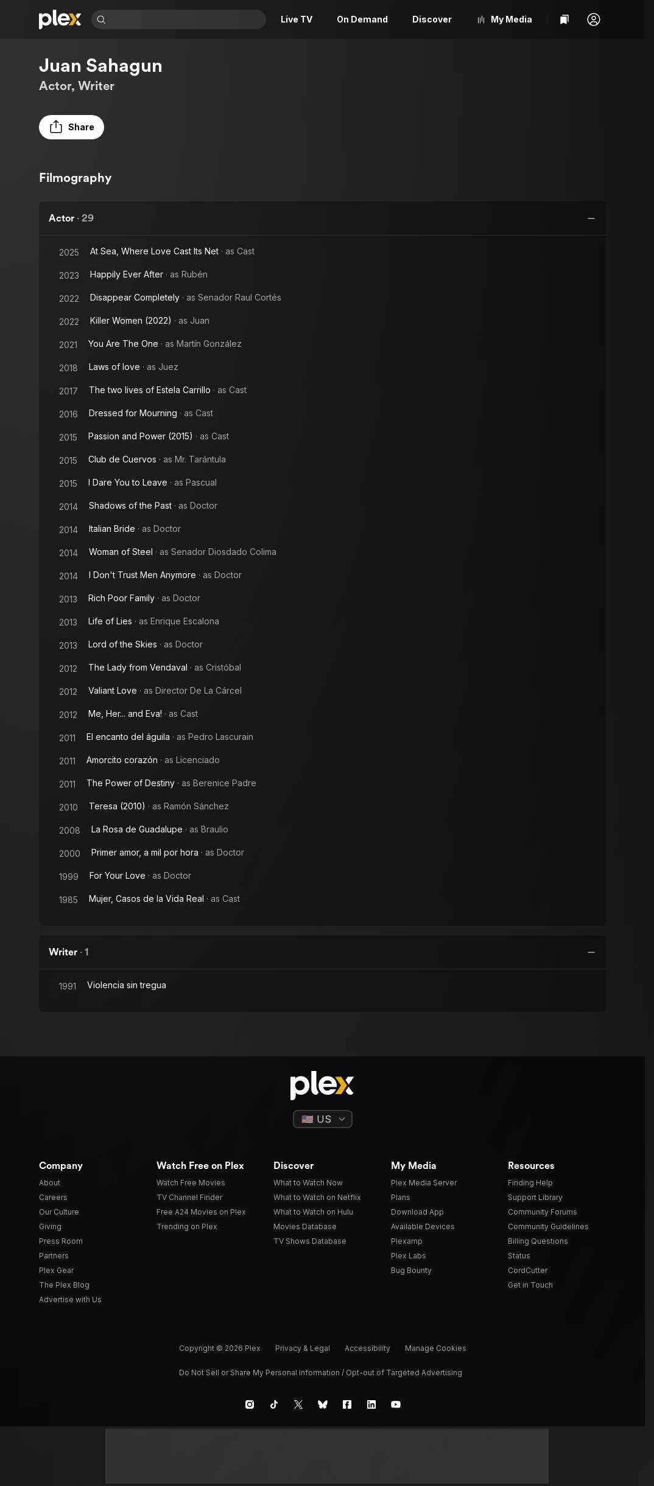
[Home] (60, 19)
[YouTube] (396, 1404)
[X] (298, 1404)
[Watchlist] (564, 19)
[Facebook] (347, 1404)
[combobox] (187, 19)
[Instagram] (249, 1404)
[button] (594, 19)
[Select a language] (323, 1119)
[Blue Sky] (323, 1404)
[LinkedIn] (371, 1404)
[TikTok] (274, 1404)
